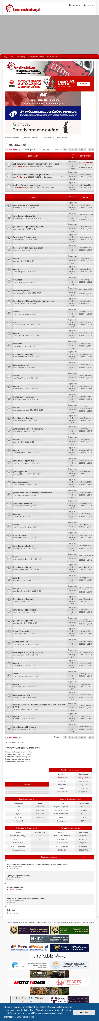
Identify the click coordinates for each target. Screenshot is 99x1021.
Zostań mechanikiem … (62, 814)
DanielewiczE (22, 591)
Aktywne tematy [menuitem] (52, 57)
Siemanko (17, 344)
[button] (65, 149)
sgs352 (19, 580)
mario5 (19, 495)
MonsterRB (21, 453)
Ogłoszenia (48, 166)
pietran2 (11, 900)
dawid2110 (62, 781)
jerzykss (20, 240)
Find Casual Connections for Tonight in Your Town (26, 899)
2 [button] (75, 150)
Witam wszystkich (21, 365)
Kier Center (12, 866)
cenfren (86, 322)
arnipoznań (62, 785)
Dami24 (20, 623)
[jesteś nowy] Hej (21, 642)
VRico (19, 346)
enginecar (20, 676)
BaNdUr (20, 527)
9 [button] (89, 150)
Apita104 (87, 482)
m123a (19, 314)
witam (15, 674)
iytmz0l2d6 (18, 817)
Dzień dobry (11, 910)
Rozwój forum (48, 188)
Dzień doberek (19, 535)
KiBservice (21, 570)
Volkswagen (18, 877)
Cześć (16, 322)
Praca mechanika (62, 843)
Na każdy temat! (62, 846)
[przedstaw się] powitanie (24, 610)
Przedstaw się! (15, 144)
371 (80, 792)
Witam (16, 258)
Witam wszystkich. (21, 695)
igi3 (18, 442)
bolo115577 (21, 474)
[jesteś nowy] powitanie (23, 397)
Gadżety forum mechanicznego (27, 185)
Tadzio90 (87, 185)
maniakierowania (84, 621)
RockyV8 (20, 378)
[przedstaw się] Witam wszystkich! (28, 227)
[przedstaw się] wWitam (23, 461)
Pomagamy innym (18, 850)
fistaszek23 (21, 644)
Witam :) (17, 514)
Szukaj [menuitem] (12, 57)
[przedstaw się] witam (23, 546)
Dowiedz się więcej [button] (25, 1017)
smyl (18, 431)
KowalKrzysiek (22, 559)
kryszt (19, 687)
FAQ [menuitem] (5, 57)
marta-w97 (21, 335)
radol (19, 367)
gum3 (19, 612)
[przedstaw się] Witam (23, 354)
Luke (18, 807)
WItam (16, 439)
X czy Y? (62, 817)
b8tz (18, 602)
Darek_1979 (21, 463)
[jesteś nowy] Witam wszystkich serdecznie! (33, 493)
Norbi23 (20, 729)
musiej (19, 272)
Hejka (15, 557)
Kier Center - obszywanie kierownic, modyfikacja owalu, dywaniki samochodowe (37, 864)
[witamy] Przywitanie (22, 503)
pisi (18, 261)
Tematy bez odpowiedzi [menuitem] (36, 57)
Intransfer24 (21, 325)
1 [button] (72, 150)
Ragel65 (87, 471)
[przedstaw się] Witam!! (23, 418)
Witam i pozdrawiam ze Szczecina (28, 652)
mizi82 (19, 250)
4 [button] (81, 150)
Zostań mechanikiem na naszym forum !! (31, 174)
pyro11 (19, 506)
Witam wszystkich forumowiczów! (28, 429)
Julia (18, 810)
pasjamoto (20, 655)
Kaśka (22, 709)
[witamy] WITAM (20, 471)
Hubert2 (86, 237)
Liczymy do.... (62, 821)
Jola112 (20, 421)
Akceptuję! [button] (84, 1012)
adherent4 (86, 535)
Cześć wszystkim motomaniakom (28, 248)
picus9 (19, 304)
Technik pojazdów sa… (18, 846)
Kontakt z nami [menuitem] (88, 922)
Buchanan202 (18, 821)
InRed (62, 788)
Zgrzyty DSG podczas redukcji (18, 876)
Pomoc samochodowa (62, 836)
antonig (19, 282)
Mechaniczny (22, 166)
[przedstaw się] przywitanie (25, 216)
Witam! (16, 312)
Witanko (16, 578)
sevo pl (19, 548)
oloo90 (86, 354)
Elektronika (62, 850)
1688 (80, 778)
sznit (18, 719)
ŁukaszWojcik (22, 293)
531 (80, 788)
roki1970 (87, 397)
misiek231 (20, 389)
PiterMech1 (21, 485)
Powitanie (17, 280)
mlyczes (18, 814)
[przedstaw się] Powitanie (24, 727)
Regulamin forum (21, 889)
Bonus (19, 697)
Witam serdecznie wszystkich (26, 205)
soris (86, 610)
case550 (87, 493)
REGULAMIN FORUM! (15, 887)
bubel (19, 634)
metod (19, 229)
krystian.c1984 (22, 218)
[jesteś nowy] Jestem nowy (25, 237)
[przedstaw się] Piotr (22, 567)
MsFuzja (20, 666)
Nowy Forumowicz (21, 631)
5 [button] (84, 150)
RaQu (19, 516)
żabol (19, 208)
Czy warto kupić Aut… (62, 807)
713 (80, 785)
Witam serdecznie (21, 482)
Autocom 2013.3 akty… (62, 810)
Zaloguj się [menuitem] (89, 5)
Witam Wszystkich (21, 290)
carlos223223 (62, 792)
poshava (87, 174)
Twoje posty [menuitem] (21, 57)
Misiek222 (86, 599)
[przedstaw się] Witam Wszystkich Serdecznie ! (34, 301)
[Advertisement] (49, 34)
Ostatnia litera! (18, 843)
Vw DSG (11, 877)
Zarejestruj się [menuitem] (75, 5)
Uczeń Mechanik (23, 410)
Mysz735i (20, 399)
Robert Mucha (22, 357)
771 (80, 781)
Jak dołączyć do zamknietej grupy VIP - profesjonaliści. (38, 164)
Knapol (19, 538)
